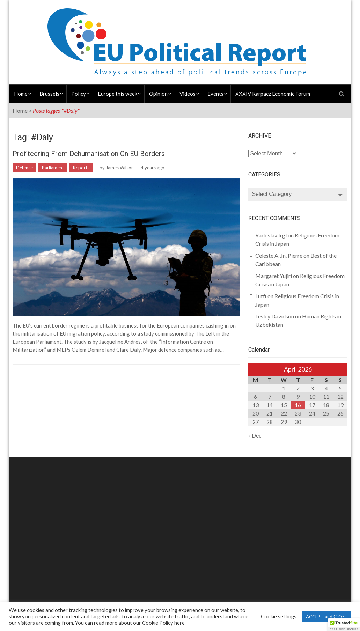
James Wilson (120, 167)
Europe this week (117, 93)
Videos (187, 93)
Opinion (158, 93)
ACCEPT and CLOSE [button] (326, 616)
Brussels (49, 93)
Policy (78, 93)
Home (21, 93)
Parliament (53, 167)
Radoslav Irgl (271, 235)
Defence (24, 167)
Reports (81, 167)
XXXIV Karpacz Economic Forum (272, 93)
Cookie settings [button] (278, 616)
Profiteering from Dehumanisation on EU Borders (89, 153)
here (179, 623)
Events (215, 93)
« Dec (255, 435)
